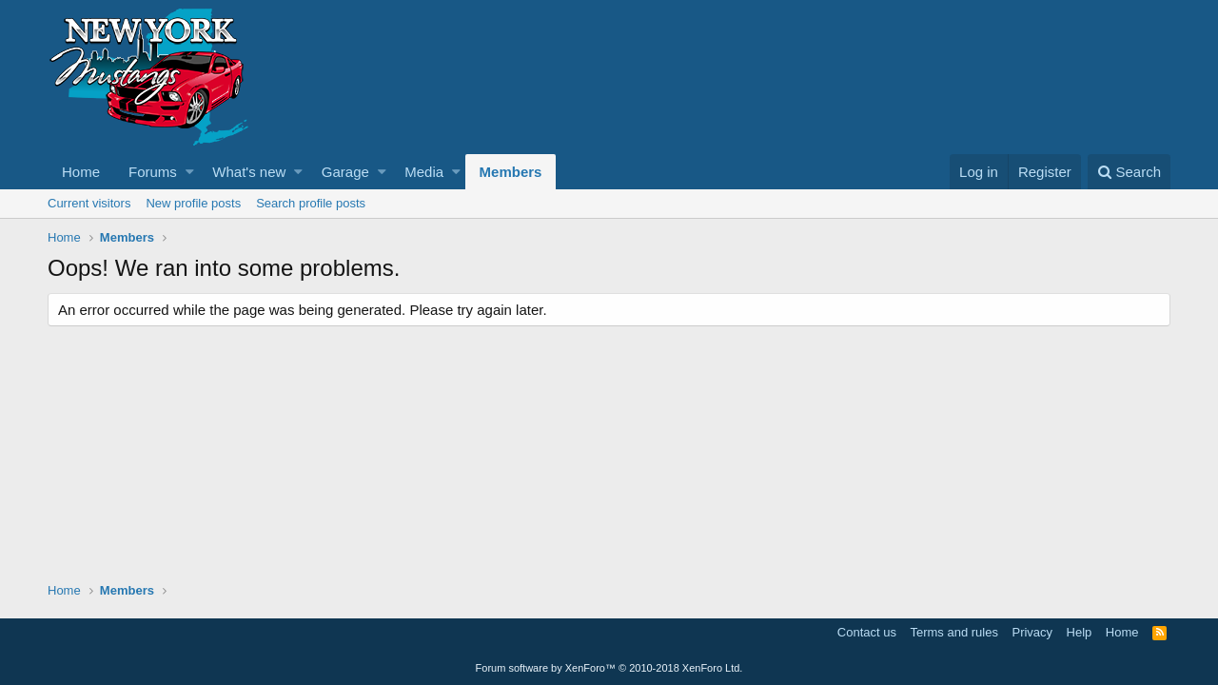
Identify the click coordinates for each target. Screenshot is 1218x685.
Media (423, 172)
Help (1079, 632)
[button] (190, 171)
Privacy (1032, 632)
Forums (152, 172)
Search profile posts (310, 203)
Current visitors (89, 203)
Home (81, 172)
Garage (345, 172)
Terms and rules (953, 632)
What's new (248, 172)
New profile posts (193, 203)
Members (511, 172)
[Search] (1129, 171)
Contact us (866, 632)
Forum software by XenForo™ (609, 668)
